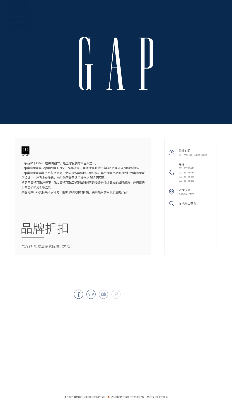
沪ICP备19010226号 (157, 397)
